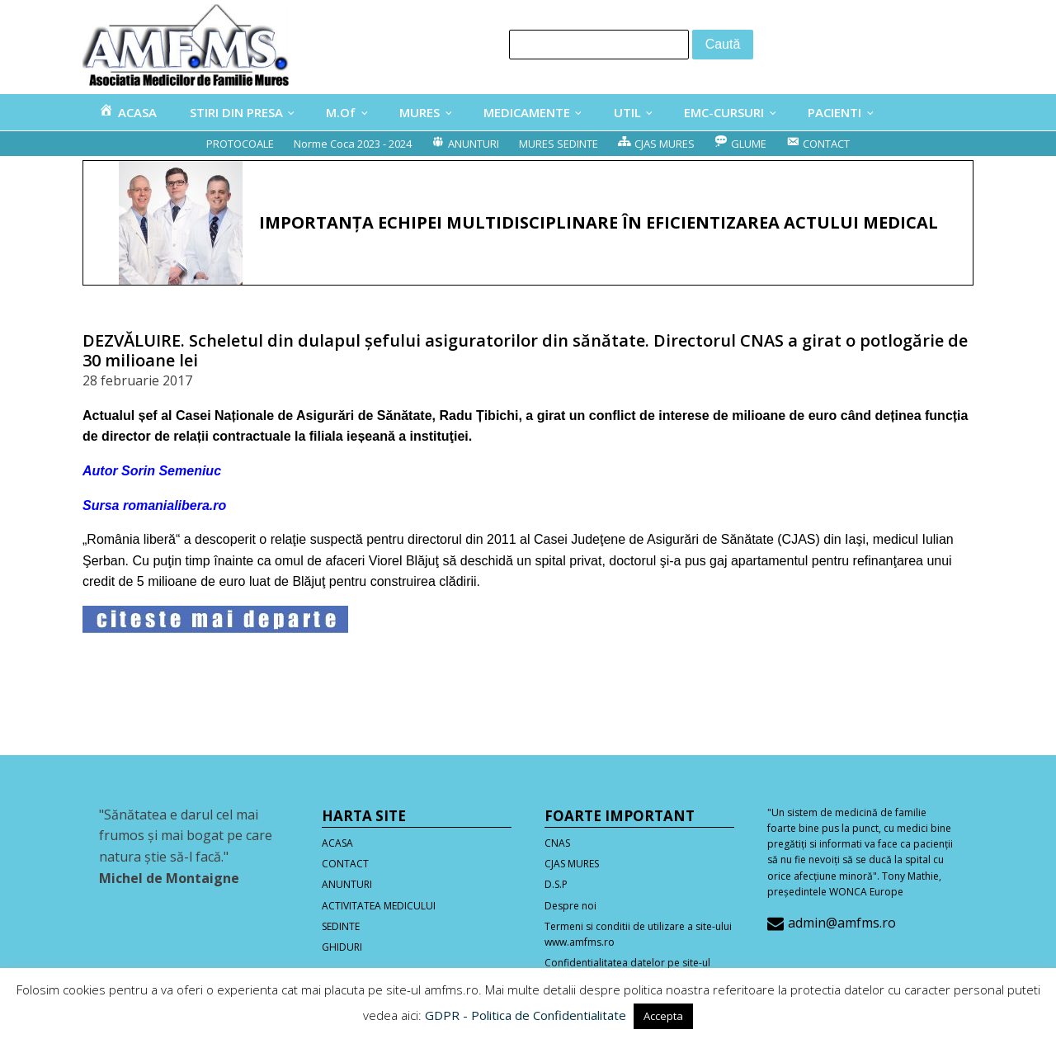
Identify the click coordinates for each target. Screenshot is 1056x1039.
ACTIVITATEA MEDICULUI (379, 906)
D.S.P (556, 884)
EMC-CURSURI (724, 112)
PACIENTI (834, 112)
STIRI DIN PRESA (236, 112)
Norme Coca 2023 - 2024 (353, 143)
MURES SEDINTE (558, 143)
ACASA (337, 843)
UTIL (627, 112)
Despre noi (570, 906)
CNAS (557, 843)
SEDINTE (341, 926)
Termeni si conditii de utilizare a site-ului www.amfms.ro (638, 934)
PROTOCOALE (240, 143)
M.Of (341, 112)
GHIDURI (342, 947)
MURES (419, 112)
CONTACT (345, 864)
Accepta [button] (663, 1015)
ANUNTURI (347, 884)
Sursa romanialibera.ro (154, 505)
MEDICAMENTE (526, 112)
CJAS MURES (571, 864)
